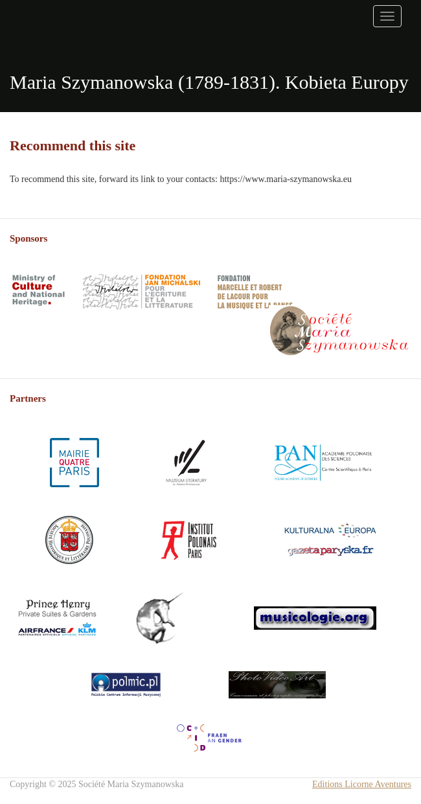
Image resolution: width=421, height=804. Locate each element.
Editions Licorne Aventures (361, 784)
